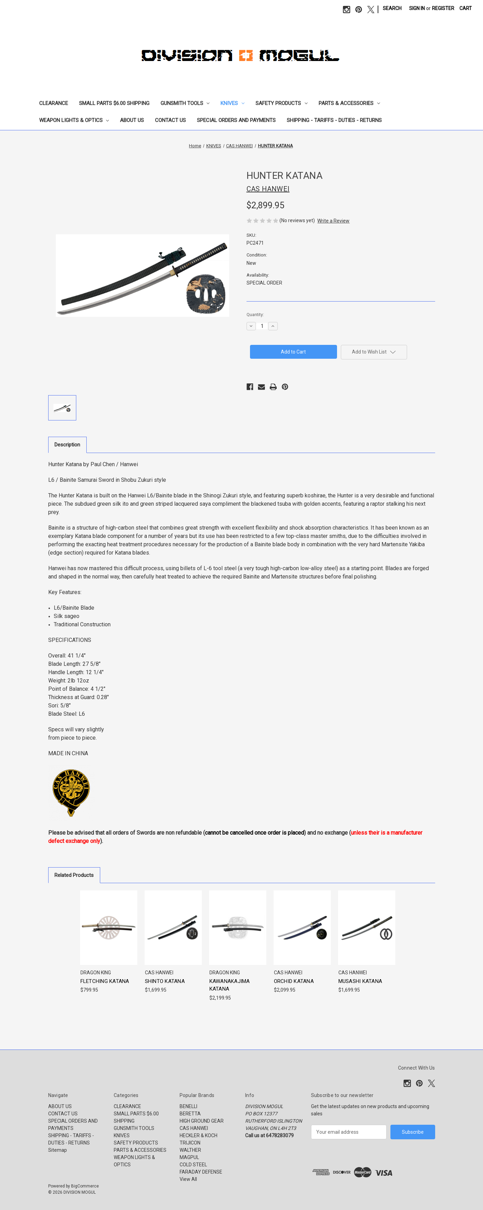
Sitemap (57, 1150)
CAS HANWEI (194, 1128)
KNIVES (232, 103)
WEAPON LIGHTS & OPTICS (74, 120)
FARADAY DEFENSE (201, 1172)
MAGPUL (189, 1157)
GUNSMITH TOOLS (185, 103)
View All (188, 1179)
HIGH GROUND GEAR (202, 1121)
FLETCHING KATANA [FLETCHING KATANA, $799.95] (104, 981)
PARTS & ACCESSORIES (349, 103)
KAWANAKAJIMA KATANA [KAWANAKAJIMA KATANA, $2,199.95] (229, 985)
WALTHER (190, 1150)
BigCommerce (85, 1186)
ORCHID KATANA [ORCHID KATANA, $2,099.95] (294, 981)
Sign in (417, 8)
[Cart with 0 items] (466, 8)
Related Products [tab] (74, 875)
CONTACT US (170, 120)
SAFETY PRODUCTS (282, 103)
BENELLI (188, 1106)
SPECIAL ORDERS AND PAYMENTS (236, 120)
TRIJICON (190, 1143)
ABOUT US (132, 120)
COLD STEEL (193, 1164)
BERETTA (190, 1113)
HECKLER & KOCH (198, 1135)
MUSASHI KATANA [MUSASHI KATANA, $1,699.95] (360, 981)
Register (443, 8)
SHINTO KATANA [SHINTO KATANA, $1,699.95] (165, 981)
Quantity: (255, 314)
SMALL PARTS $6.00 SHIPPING (114, 103)
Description (67, 445)
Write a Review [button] (333, 221)
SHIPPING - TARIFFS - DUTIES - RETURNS (334, 120)
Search (392, 8)
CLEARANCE (53, 103)
